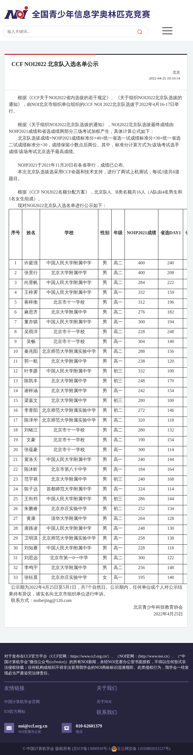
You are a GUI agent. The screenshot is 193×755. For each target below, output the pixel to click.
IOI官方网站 (14, 711)
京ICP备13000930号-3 (91, 749)
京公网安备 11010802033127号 (140, 749)
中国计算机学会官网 (22, 702)
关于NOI (104, 702)
